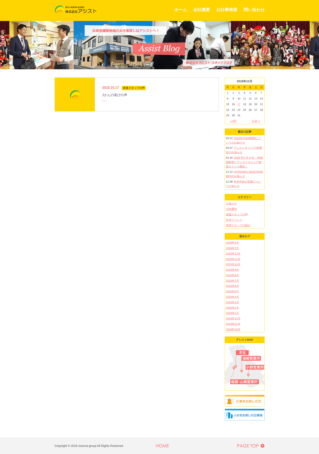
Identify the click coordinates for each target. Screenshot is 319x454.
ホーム (180, 9)
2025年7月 (232, 280)
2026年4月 (232, 242)
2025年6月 (232, 286)
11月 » (256, 121)
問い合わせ (254, 9)
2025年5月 (232, 291)
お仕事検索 (226, 9)
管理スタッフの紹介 (238, 225)
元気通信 (231, 209)
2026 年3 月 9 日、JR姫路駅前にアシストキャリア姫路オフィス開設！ (244, 162)
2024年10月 (233, 329)
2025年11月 (233, 259)
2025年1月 (232, 313)
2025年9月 (232, 269)
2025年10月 (233, 264)
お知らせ (231, 203)
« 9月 (233, 121)
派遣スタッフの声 (237, 214)
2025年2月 (232, 307)
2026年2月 (232, 248)
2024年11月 (233, 324)
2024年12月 (233, 318)
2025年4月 (232, 296)
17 (238, 104)
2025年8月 (232, 275)
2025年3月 (232, 302)
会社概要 (201, 9)
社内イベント (234, 219)
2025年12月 (233, 253)
